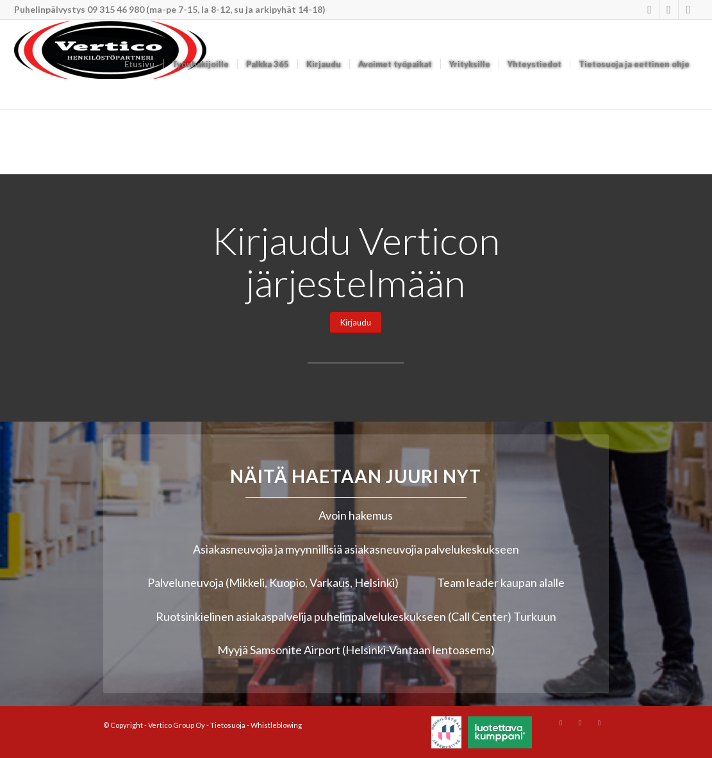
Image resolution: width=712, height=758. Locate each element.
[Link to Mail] (688, 9)
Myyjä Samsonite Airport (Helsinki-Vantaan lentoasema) (356, 650)
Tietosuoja (227, 725)
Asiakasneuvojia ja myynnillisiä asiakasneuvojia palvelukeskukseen (356, 549)
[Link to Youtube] (668, 9)
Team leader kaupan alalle (501, 582)
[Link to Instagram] (649, 9)
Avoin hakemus (356, 515)
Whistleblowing (276, 725)
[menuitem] (139, 64)
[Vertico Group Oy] (110, 64)
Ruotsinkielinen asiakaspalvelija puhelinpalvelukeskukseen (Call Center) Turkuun (356, 616)
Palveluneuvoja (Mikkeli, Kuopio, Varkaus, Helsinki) (273, 582)
